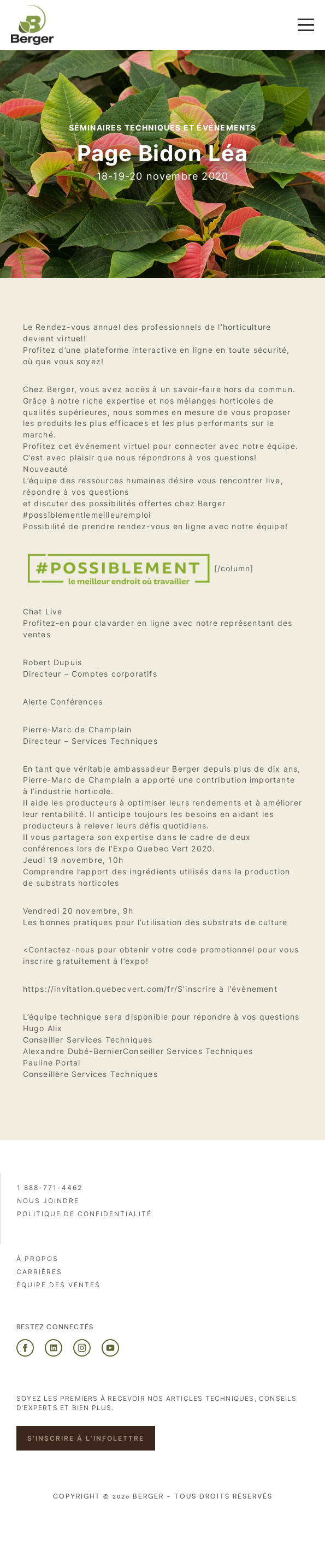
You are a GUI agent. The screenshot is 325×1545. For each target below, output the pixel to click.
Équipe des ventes (58, 1285)
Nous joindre (48, 1201)
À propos (37, 1258)
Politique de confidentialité (84, 1214)
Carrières (39, 1272)
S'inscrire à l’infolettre (85, 1438)
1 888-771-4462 (49, 1187)
